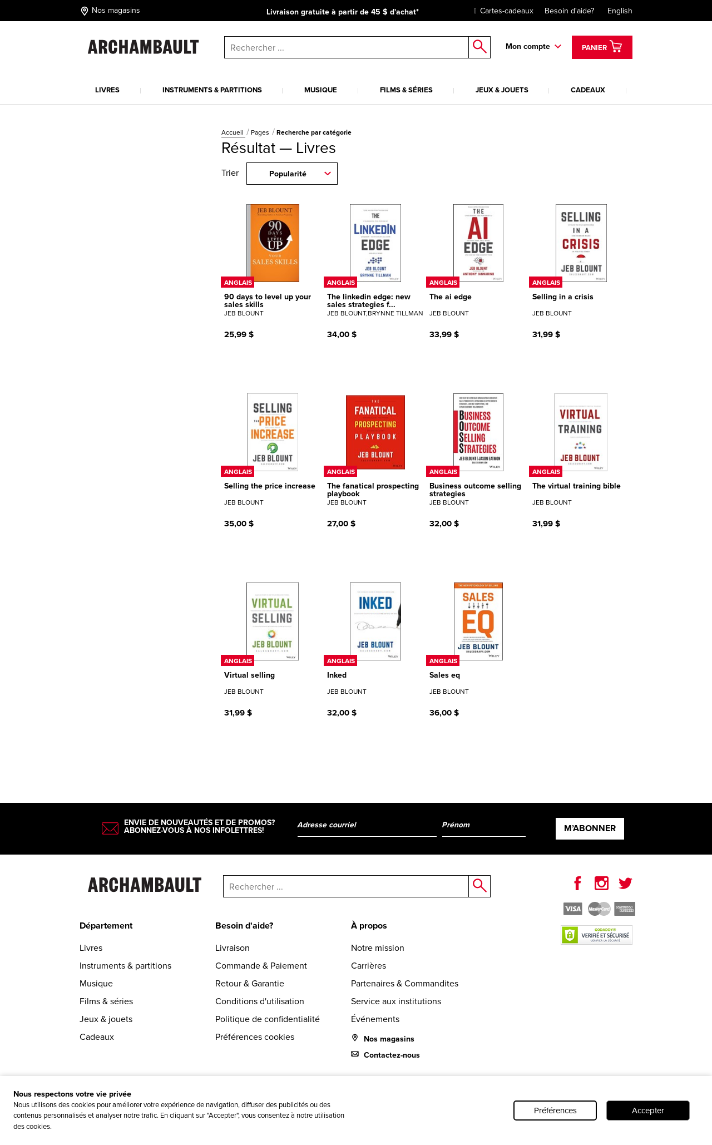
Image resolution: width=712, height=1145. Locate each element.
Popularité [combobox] (287, 174)
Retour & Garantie (249, 983)
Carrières (368, 965)
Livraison (232, 947)
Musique (320, 90)
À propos (369, 925)
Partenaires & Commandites (404, 983)
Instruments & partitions (212, 90)
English (619, 11)
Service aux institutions (396, 1001)
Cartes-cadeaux (500, 11)
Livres (107, 90)
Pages (261, 132)
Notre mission (377, 947)
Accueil (233, 132)
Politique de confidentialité (267, 1019)
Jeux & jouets (502, 90)
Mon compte (528, 46)
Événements (375, 1019)
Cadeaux (588, 90)
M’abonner (590, 828)
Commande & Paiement (261, 965)
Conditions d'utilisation (259, 1001)
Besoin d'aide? (569, 11)
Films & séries (406, 90)
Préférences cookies (254, 1036)
